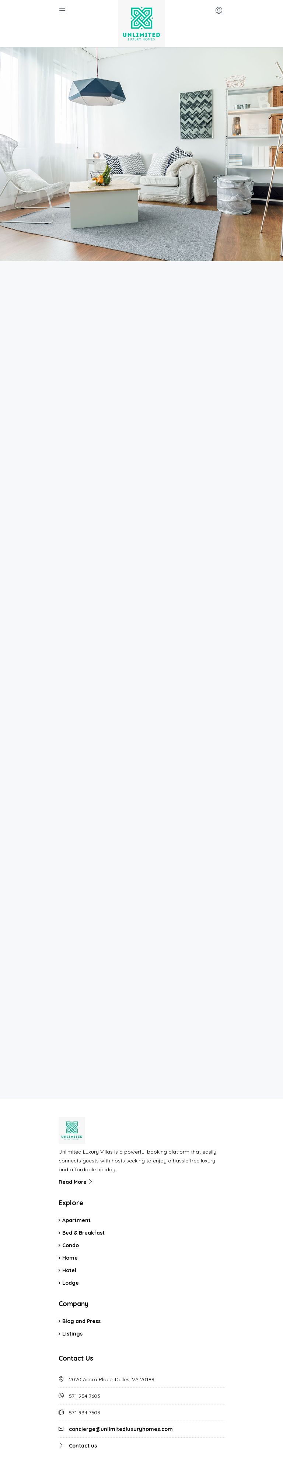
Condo (70, 1197)
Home (70, 1210)
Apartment (76, 1172)
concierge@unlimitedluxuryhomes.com (121, 1381)
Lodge (70, 1235)
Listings (72, 1286)
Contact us (83, 1398)
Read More (76, 1134)
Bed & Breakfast (83, 1185)
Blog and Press (81, 1273)
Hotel (69, 1223)
